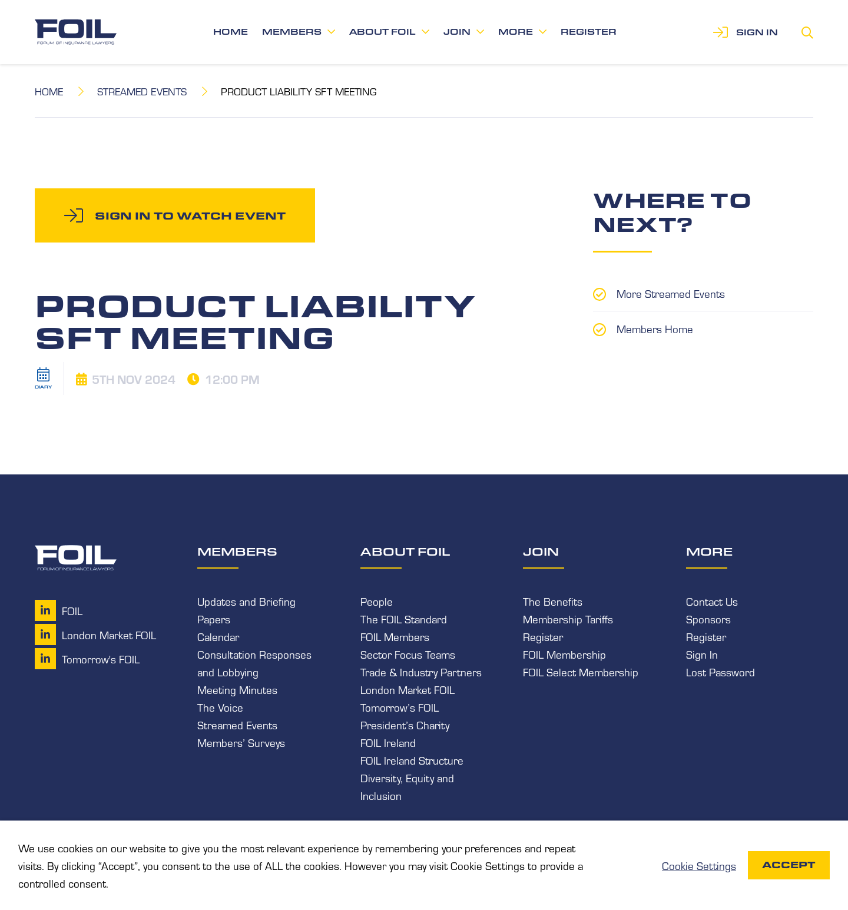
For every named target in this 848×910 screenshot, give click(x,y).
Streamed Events (142, 91)
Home (230, 32)
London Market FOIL (407, 689)
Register (589, 32)
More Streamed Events (671, 293)
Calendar (218, 636)
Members (292, 32)
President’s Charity (404, 724)
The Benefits (552, 601)
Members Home (655, 328)
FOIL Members (394, 636)
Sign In (702, 654)
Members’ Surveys (241, 742)
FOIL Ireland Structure (411, 760)
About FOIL (382, 32)
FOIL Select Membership (580, 671)
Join (457, 32)
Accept (789, 865)
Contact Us (712, 601)
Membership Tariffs (568, 618)
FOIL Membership (564, 654)
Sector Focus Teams (407, 654)
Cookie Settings (699, 865)
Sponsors (708, 618)
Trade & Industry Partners (421, 671)
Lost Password (720, 671)
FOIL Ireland (388, 742)
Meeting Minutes (237, 689)
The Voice (220, 707)
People (376, 601)
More (515, 32)
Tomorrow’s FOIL (399, 707)
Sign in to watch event (190, 215)
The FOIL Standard (403, 618)
